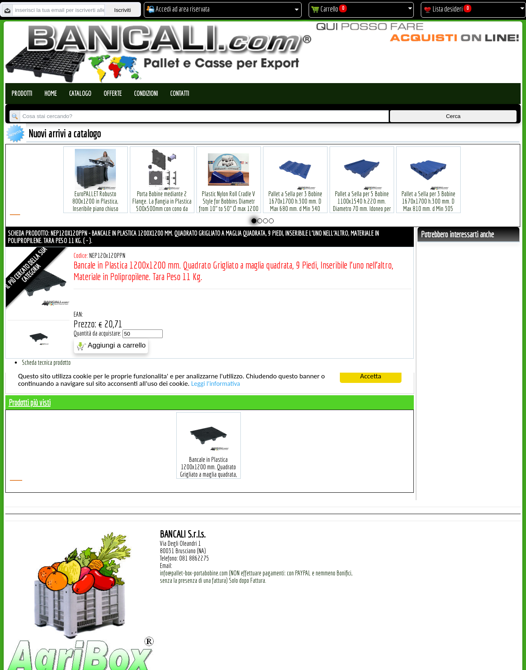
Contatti (179, 93)
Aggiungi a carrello (111, 346)
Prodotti (22, 93)
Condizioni (146, 93)
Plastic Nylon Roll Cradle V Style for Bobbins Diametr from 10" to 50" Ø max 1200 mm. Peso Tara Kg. (228, 192)
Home (50, 93)
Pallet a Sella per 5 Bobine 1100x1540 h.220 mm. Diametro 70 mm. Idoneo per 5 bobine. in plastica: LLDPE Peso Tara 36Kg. (362, 196)
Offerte (113, 93)
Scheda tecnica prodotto (46, 362)
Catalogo (80, 93)
